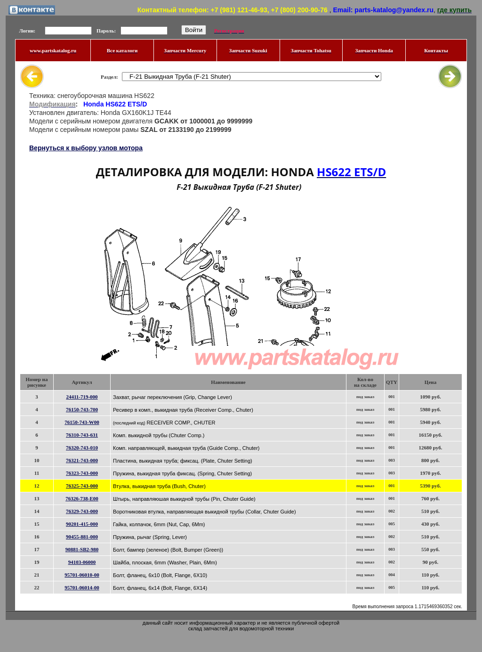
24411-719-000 (81, 396)
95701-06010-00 (81, 575)
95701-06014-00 (81, 587)
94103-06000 (82, 562)
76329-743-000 (82, 511)
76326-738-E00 (81, 498)
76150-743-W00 (81, 422)
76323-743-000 (82, 473)
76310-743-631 (82, 435)
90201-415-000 (82, 524)
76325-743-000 (82, 486)
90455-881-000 (82, 536)
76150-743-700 (82, 409)
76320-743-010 (82, 447)
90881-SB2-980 (81, 549)
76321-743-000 (82, 460)
